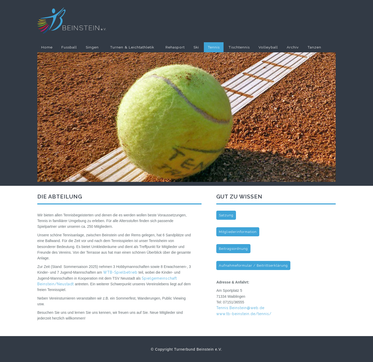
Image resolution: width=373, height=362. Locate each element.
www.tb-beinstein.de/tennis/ (243, 314)
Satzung (226, 215)
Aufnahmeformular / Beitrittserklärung (253, 265)
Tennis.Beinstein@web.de (240, 308)
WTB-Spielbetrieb (120, 272)
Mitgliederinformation (238, 232)
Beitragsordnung (233, 249)
